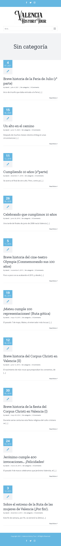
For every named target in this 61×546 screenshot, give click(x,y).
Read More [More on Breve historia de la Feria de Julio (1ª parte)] (53, 98)
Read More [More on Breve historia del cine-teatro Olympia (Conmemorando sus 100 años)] (53, 281)
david (7, 87)
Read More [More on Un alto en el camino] (53, 144)
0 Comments (35, 87)
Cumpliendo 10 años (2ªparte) (25, 172)
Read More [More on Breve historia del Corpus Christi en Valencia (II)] (53, 379)
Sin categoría (24, 87)
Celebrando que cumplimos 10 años (30, 214)
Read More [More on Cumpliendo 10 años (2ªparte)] (53, 186)
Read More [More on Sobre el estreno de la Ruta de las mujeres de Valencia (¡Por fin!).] (53, 524)
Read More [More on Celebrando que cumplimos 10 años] (53, 229)
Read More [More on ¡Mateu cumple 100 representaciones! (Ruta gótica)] (53, 328)
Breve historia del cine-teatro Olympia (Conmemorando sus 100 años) (29, 261)
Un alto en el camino (18, 126)
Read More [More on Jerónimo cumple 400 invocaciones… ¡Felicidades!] (53, 476)
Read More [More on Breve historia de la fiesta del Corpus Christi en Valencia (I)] (53, 429)
